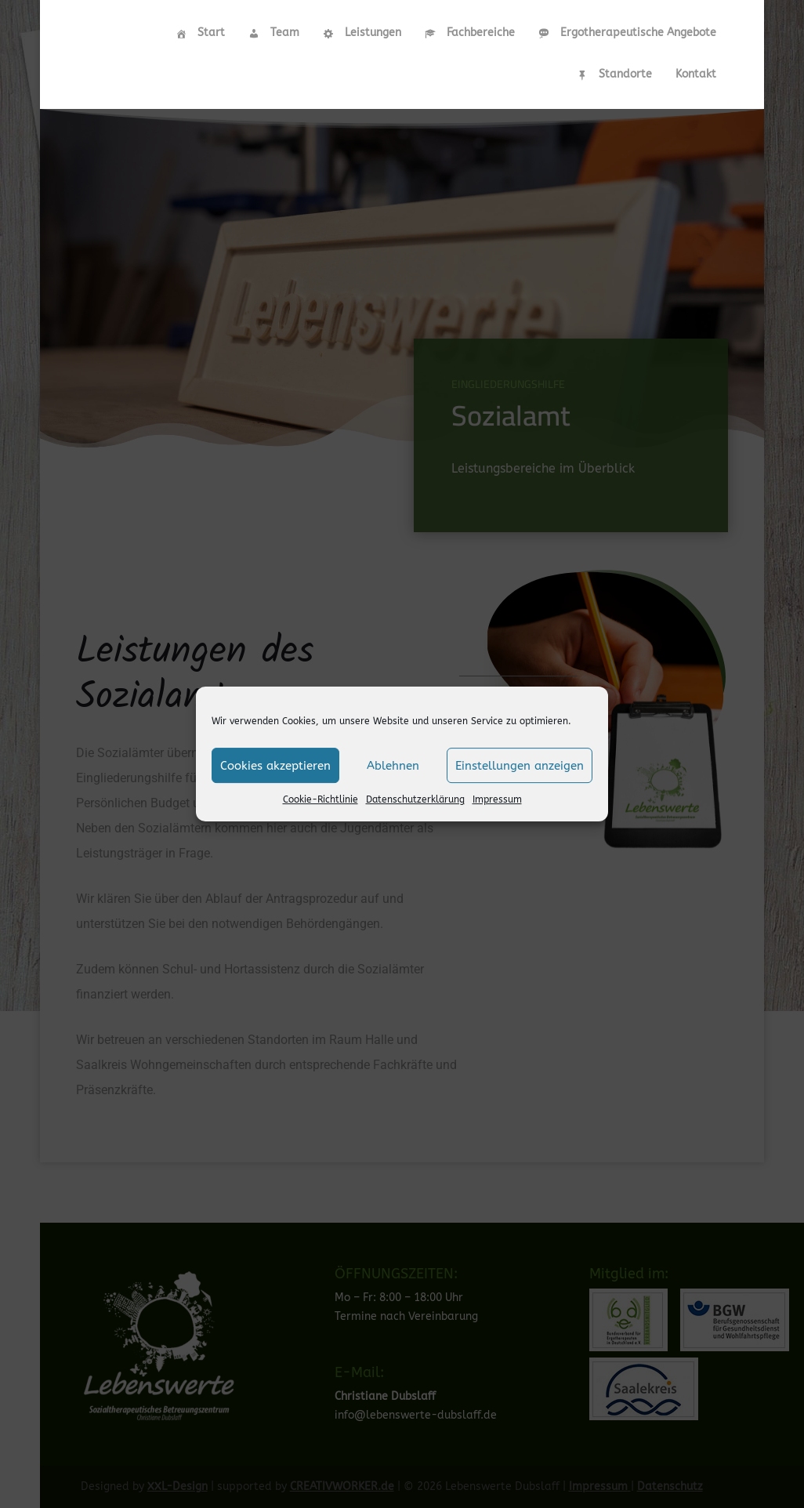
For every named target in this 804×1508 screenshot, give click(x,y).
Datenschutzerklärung (415, 799)
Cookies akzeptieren (275, 766)
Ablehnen (393, 766)
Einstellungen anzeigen (519, 766)
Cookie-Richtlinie (320, 799)
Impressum (497, 799)
